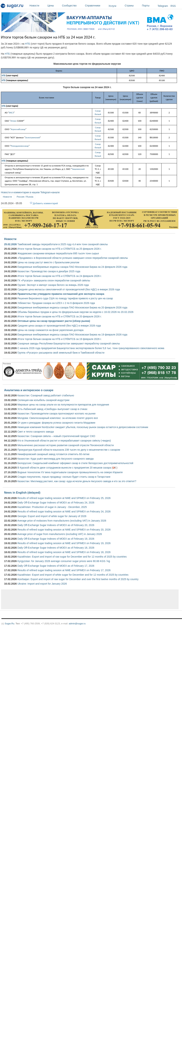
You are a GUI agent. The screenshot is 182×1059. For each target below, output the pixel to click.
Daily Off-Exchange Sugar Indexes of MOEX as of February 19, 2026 (55, 538)
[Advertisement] (65, 599)
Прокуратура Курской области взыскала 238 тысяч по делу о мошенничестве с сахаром (68, 449)
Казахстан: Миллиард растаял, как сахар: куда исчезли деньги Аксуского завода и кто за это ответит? (76, 481)
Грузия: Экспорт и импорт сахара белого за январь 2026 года (53, 285)
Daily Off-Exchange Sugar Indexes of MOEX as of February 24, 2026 (55, 502)
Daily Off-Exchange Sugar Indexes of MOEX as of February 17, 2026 (55, 565)
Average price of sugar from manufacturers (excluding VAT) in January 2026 (59, 534)
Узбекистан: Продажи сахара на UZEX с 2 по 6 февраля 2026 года (56, 303)
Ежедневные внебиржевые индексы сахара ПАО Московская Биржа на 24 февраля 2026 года (72, 266)
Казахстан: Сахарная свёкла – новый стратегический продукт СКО (56, 436)
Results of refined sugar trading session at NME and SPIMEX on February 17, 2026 (63, 570)
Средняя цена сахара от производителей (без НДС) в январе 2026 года (59, 325)
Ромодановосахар (20, 146)
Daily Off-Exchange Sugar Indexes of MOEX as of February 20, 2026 (55, 525)
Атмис (13, 120)
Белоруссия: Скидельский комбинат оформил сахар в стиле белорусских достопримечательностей (75, 463)
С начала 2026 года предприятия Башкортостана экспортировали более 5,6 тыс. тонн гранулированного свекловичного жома (90, 348)
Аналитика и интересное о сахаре (28, 390)
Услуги (112, 5)
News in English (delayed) (22, 492)
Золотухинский (32, 137)
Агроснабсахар (18, 129)
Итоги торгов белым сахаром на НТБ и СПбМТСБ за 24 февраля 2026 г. (59, 276)
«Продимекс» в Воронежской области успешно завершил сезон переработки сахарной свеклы (72, 257)
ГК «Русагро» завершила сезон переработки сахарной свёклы (53, 280)
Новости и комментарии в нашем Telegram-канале (30, 192)
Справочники (96, 5)
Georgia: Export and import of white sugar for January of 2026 (51, 516)
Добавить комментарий (45, 203)
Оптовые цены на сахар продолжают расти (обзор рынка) (53, 321)
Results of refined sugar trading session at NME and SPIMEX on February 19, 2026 (63, 543)
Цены (53, 5)
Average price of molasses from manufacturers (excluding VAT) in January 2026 (61, 520)
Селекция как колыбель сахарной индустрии (43, 400)
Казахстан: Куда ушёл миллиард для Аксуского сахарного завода (55, 458)
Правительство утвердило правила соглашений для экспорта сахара (60, 293)
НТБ (27, 43)
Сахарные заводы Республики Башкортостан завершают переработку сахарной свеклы (68, 343)
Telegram (163, 5)
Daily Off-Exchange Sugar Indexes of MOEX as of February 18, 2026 (55, 547)
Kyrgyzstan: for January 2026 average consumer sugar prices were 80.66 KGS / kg (63, 561)
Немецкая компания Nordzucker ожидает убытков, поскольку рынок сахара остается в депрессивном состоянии (82, 427)
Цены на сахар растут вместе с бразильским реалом (48, 262)
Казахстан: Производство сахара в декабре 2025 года (48, 271)
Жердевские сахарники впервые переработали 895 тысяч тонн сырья (58, 253)
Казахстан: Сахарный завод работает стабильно (45, 395)
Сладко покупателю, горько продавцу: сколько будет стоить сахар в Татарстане (63, 476)
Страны (132, 5)
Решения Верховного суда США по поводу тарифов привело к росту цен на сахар (65, 298)
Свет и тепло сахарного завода (35, 431)
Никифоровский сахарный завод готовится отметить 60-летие (53, 454)
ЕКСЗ (11, 112)
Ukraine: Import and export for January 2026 (42, 583)
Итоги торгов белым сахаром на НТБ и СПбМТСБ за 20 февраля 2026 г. (59, 316)
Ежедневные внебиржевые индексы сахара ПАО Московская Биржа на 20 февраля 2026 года (72, 307)
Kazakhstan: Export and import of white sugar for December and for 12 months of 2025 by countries (72, 574)
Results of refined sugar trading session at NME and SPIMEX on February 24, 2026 (63, 511)
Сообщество (72, 5)
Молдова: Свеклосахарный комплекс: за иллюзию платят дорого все (57, 418)
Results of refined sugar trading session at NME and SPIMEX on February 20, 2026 (63, 529)
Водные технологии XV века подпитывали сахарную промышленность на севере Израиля (70, 472)
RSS (173, 5)
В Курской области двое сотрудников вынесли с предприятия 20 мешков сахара (64, 467)
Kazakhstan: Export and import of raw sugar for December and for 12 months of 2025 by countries (72, 556)
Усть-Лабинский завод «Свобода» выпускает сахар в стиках (52, 409)
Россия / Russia (25, 196)
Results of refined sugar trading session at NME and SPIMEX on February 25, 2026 (63, 498)
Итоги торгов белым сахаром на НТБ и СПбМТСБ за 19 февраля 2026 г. (59, 339)
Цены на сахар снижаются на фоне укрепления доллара (50, 330)
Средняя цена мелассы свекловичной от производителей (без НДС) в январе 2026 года (68, 289)
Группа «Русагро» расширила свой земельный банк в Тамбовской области (60, 352)
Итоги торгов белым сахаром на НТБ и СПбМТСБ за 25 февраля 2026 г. (59, 248)
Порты (149, 5)
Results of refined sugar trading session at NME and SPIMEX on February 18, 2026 (63, 552)
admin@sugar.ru (77, 623)
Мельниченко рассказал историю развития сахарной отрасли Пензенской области (65, 445)
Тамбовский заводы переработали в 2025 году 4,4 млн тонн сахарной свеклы (62, 244)
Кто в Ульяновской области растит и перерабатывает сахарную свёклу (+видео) (64, 440)
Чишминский (78, 169)
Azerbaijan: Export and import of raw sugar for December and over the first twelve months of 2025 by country (78, 579)
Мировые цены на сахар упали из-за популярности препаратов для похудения (63, 404)
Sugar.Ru (9, 623)
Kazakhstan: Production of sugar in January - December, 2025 (52, 507)
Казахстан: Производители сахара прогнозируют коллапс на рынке (56, 413)
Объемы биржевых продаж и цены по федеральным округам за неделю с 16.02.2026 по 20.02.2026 (75, 312)
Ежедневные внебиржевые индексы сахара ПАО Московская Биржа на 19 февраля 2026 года (72, 334)
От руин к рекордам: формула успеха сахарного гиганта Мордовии (56, 422)
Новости (37, 5)
